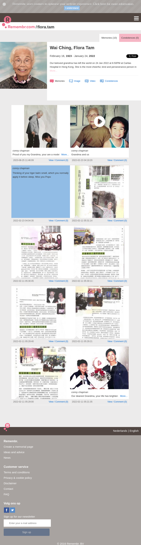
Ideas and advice (14, 452)
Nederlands (120, 430)
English (134, 430)
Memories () (109, 37)
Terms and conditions (17, 472)
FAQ (6, 494)
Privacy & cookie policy (18, 477)
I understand (71, 8)
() (58, 160)
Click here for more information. (113, 4)
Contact (8, 488)
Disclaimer (10, 483)
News (7, 457)
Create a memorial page (18, 446)
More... (53, 70)
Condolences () (130, 37)
